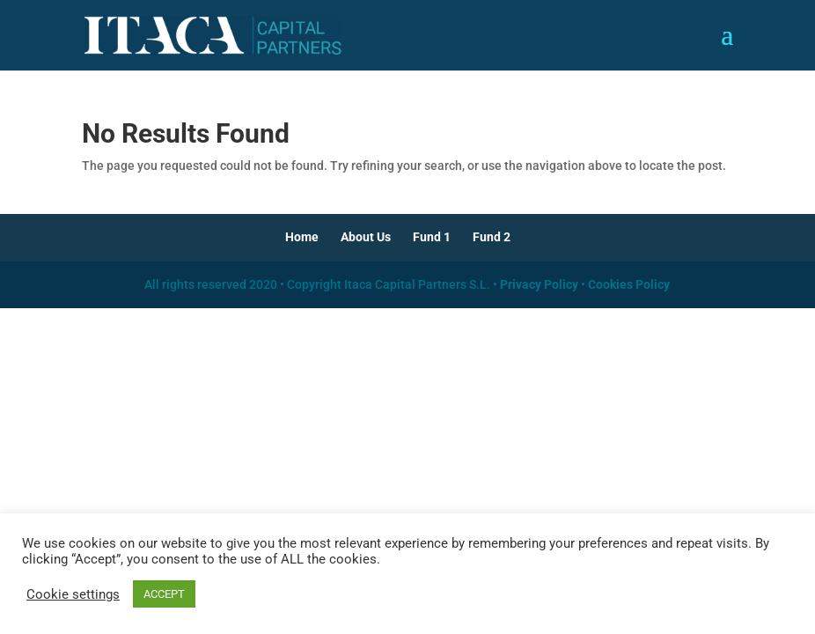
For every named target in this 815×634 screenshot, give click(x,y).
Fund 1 (432, 237)
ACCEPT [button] (164, 594)
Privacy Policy (539, 284)
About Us (366, 237)
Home (302, 237)
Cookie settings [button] (73, 594)
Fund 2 (491, 237)
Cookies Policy (629, 284)
